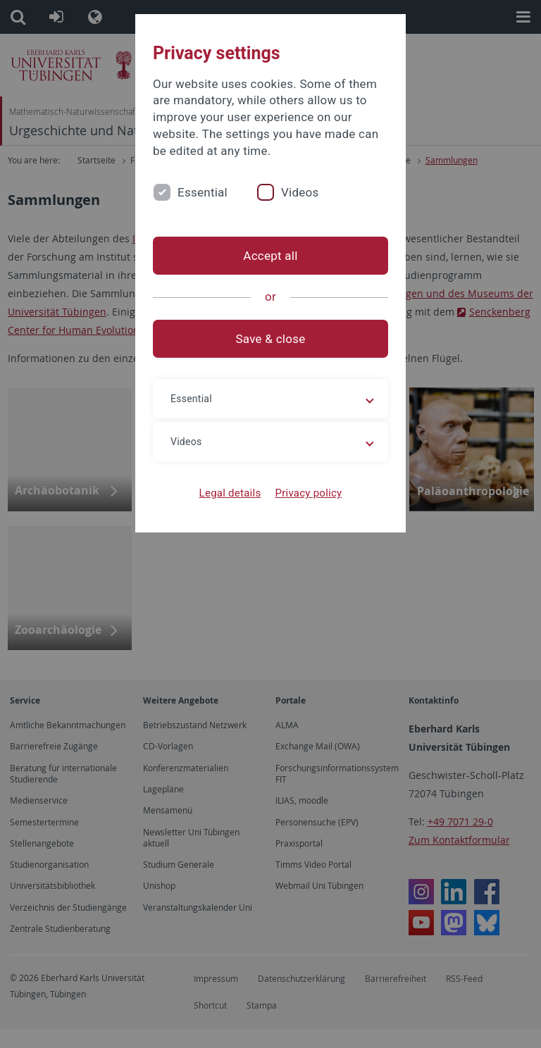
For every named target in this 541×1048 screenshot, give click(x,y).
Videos (300, 192)
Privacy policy (308, 493)
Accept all (270, 256)
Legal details (230, 493)
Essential (203, 192)
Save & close (271, 339)
